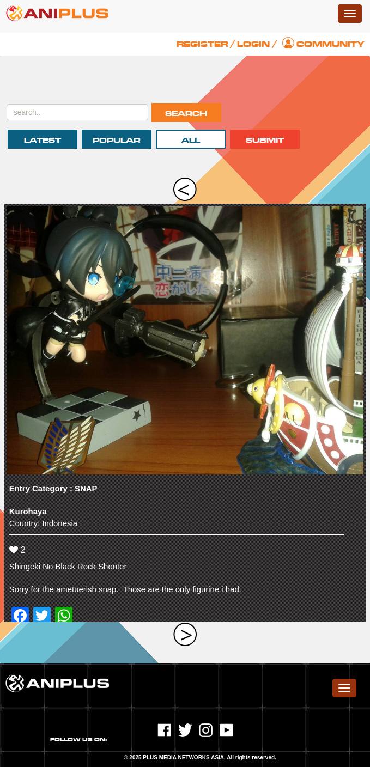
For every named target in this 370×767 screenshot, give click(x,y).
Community (330, 44)
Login (253, 44)
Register (202, 44)
